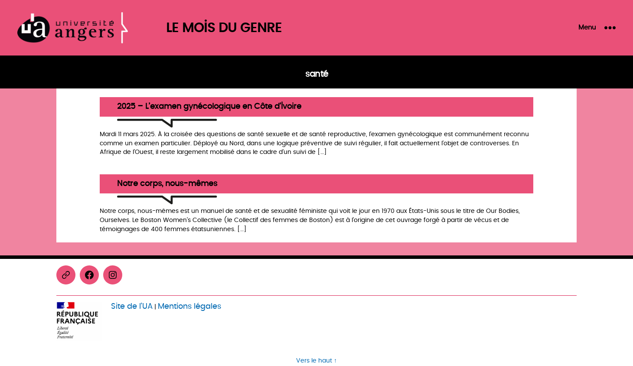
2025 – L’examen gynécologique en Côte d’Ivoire (209, 106)
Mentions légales (189, 306)
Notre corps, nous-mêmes (167, 184)
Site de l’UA (132, 306)
